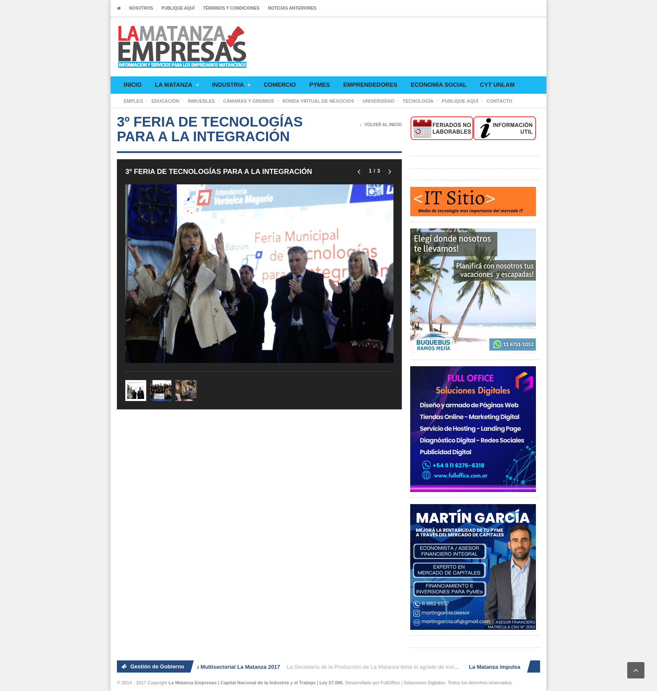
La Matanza (177, 86)
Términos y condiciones (231, 8)
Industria (231, 86)
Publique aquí (177, 8)
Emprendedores (370, 84)
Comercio (280, 84)
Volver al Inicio (381, 125)
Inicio (133, 84)
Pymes (319, 84)
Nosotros (141, 8)
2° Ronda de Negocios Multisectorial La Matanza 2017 (212, 667)
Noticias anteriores (292, 8)
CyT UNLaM (497, 84)
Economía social (438, 84)
